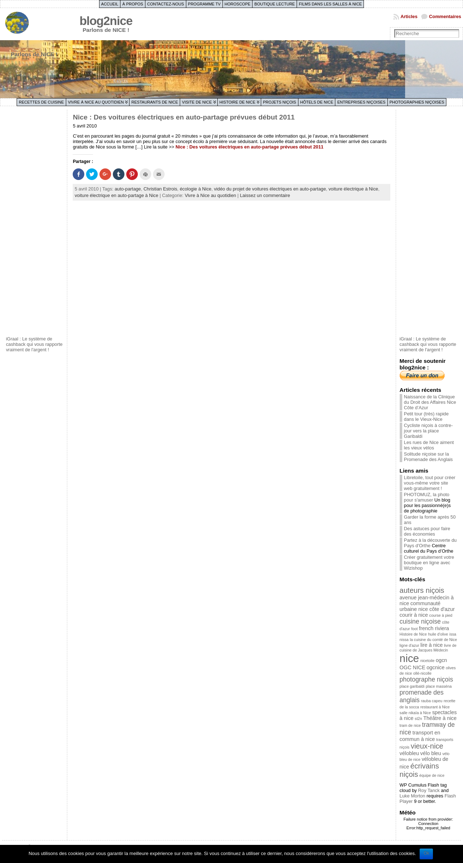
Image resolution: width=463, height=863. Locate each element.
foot (414, 629)
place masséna (439, 686)
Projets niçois (279, 102)
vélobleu (409, 753)
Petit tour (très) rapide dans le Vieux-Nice (426, 416)
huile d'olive (438, 634)
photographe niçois (426, 679)
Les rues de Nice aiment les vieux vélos (429, 445)
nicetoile (427, 660)
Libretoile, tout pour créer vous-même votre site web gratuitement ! (429, 483)
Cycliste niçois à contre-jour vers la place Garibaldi (428, 431)
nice (409, 658)
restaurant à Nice (435, 707)
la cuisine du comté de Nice (433, 639)
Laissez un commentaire (265, 195)
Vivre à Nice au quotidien (96, 102)
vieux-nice (427, 746)
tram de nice (410, 725)
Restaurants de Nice (154, 102)
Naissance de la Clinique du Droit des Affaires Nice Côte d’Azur (430, 402)
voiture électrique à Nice (353, 189)
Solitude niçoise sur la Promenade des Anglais (428, 456)
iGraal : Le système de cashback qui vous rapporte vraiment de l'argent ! (34, 344)
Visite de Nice (197, 102)
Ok (426, 853)
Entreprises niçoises (361, 102)
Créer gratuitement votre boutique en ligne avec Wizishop (429, 562)
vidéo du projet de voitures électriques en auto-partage (270, 189)
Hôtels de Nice (317, 102)
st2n (418, 718)
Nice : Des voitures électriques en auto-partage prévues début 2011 (183, 117)
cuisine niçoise (420, 621)
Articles (408, 16)
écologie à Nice (196, 189)
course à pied (441, 615)
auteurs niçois (422, 590)
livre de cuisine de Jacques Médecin (428, 647)
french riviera (434, 628)
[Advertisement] (35, 222)
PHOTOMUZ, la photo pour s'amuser (427, 497)
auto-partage (128, 189)
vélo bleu (430, 753)
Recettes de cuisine (41, 102)
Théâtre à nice (439, 718)
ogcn (441, 660)
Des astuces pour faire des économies (427, 531)
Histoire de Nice (237, 102)
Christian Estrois (160, 189)
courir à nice (414, 615)
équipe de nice (431, 775)
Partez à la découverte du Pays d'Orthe (430, 542)
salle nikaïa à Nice (415, 713)
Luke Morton (412, 796)
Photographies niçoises (417, 102)
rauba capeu (431, 701)
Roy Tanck (429, 790)
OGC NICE (412, 667)
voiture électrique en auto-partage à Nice (116, 195)
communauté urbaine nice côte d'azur (427, 606)
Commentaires (445, 16)
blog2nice (106, 21)
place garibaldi (412, 686)
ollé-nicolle (422, 673)
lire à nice (431, 645)
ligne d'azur (409, 645)
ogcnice (435, 667)
